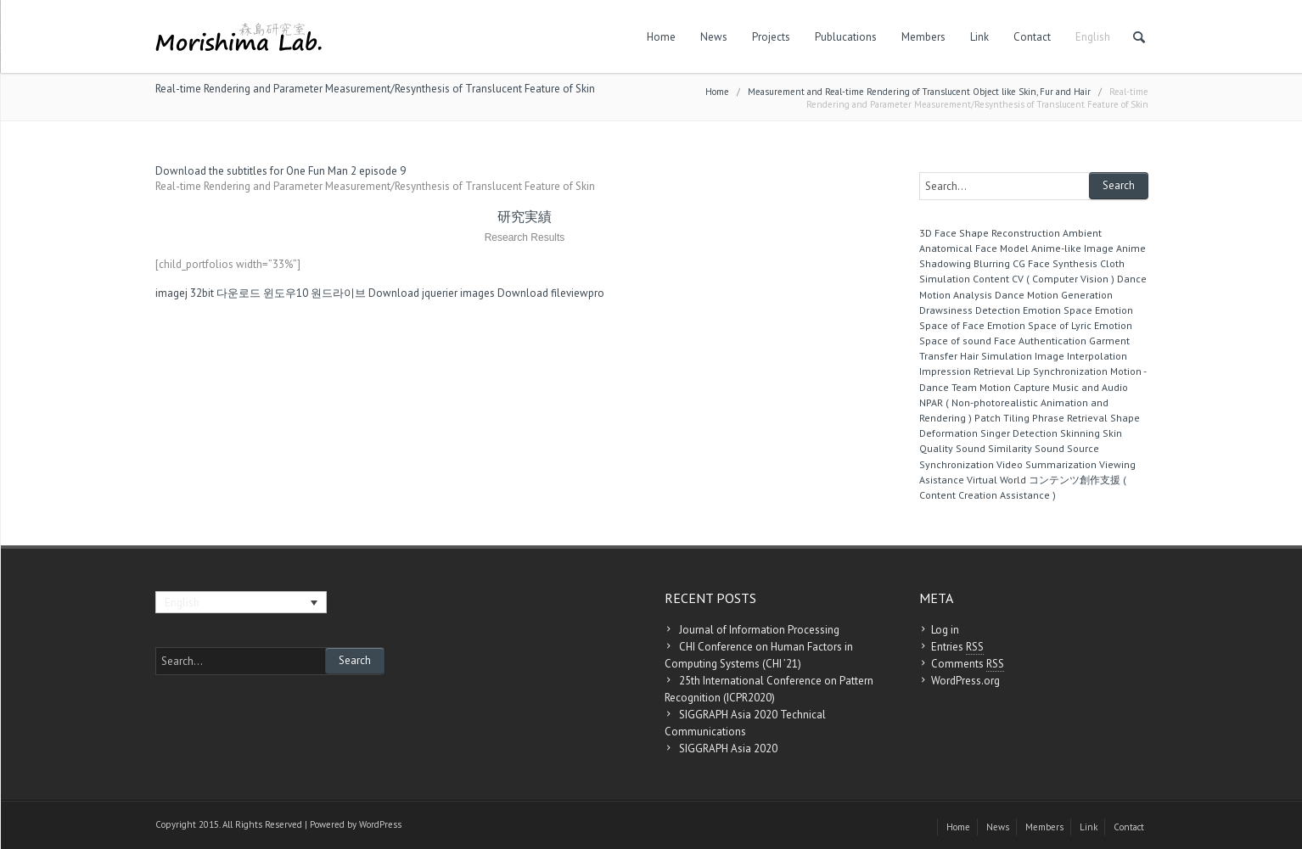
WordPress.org (965, 680)
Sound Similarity (994, 448)
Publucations (846, 37)
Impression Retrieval (966, 371)
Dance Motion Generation (1054, 294)
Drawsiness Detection (969, 310)
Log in (945, 630)
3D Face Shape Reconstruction (989, 232)
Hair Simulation (996, 355)
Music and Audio (1090, 387)
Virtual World (996, 479)
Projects (771, 37)
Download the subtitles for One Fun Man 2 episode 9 (280, 171)
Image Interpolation (1081, 355)
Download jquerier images (431, 293)
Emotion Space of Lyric (1039, 325)
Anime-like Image (1072, 248)
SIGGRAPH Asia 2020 (728, 748)
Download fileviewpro (550, 293)
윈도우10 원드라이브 (314, 293)
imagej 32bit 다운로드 (208, 293)
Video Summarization (1046, 464)
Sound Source (1067, 448)
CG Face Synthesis (1055, 263)
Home (661, 37)
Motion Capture (1014, 387)
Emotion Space (1057, 310)
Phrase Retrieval (1070, 417)
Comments (967, 664)
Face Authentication (1040, 340)
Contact (1032, 37)
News (713, 37)
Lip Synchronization (1062, 371)
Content (991, 278)
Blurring (992, 263)
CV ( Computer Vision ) (1063, 278)
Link (979, 37)
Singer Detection (1019, 433)
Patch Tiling (1002, 417)
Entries (957, 647)
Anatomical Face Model (974, 248)
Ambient (1082, 232)
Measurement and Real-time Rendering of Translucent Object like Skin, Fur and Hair (919, 92)
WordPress (380, 824)
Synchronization (956, 464)
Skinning (1080, 433)
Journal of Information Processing (759, 630)
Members (923, 37)
